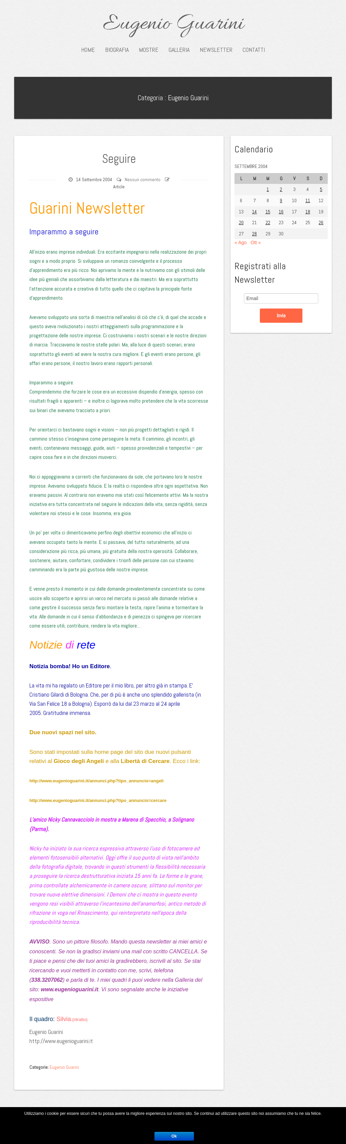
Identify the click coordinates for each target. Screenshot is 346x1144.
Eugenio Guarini (173, 24)
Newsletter (216, 49)
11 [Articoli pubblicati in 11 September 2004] (307, 200)
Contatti (254, 49)
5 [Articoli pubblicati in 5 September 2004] (321, 189)
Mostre (148, 49)
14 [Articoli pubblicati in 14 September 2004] (254, 212)
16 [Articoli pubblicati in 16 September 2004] (281, 212)
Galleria (179, 49)
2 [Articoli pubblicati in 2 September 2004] (281, 189)
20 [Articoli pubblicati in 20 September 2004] (241, 222)
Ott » (256, 242)
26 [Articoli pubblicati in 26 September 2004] (321, 222)
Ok (174, 1136)
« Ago (240, 242)
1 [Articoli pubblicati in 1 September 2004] (268, 189)
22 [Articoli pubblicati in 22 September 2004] (268, 222)
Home (88, 49)
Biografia (117, 49)
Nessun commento (142, 179)
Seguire (119, 158)
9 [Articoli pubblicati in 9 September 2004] (281, 200)
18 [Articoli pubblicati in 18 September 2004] (307, 212)
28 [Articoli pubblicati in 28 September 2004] (254, 234)
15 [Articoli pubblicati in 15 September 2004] (268, 212)
